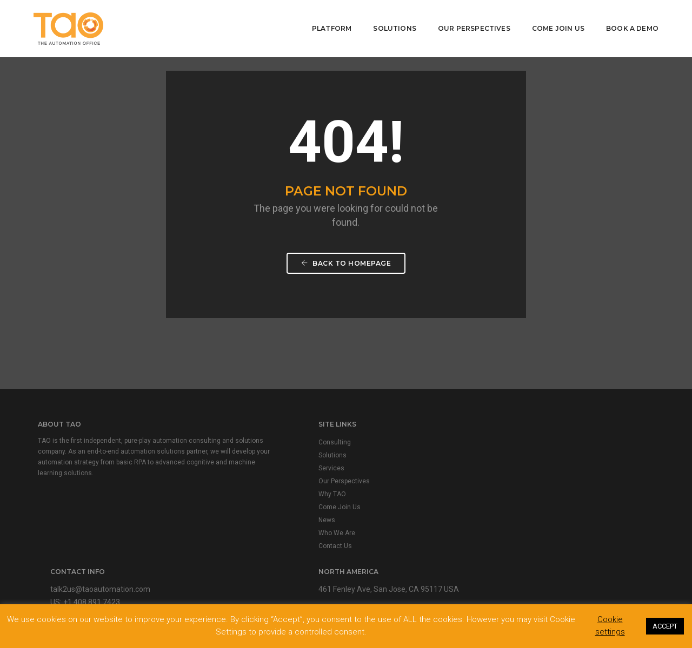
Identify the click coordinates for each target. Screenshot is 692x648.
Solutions (393, 25)
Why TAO (226, 498)
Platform (330, 25)
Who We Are (230, 537)
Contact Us (229, 550)
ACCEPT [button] (665, 626)
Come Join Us (556, 25)
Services (225, 472)
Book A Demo (630, 25)
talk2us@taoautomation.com (420, 446)
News (220, 524)
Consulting (228, 446)
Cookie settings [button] (610, 626)
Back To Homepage (346, 272)
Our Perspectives (472, 25)
